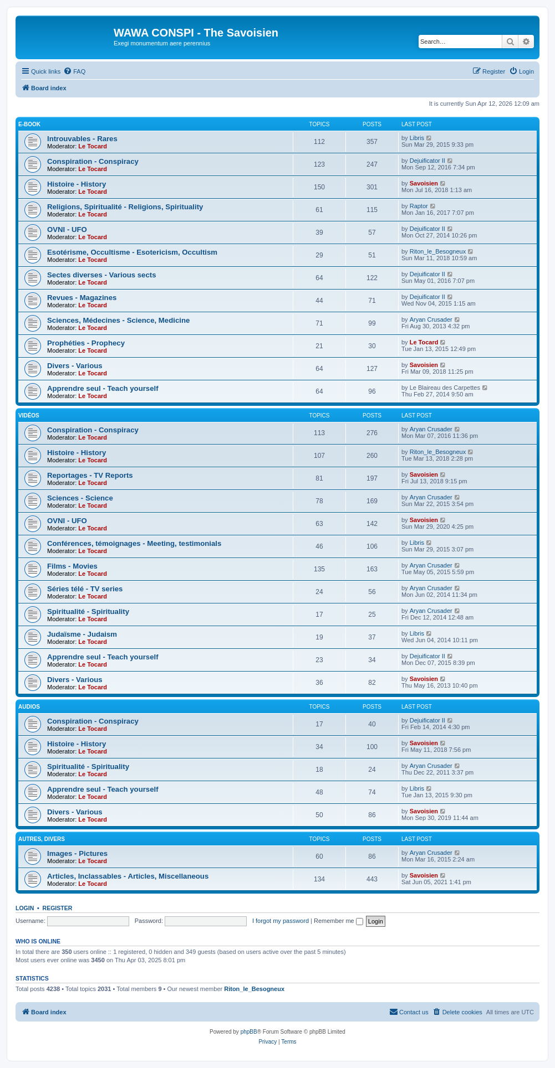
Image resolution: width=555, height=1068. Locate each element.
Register (58, 908)
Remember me (338, 920)
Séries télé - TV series (85, 589)
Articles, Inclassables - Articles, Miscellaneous (127, 876)
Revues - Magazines (81, 297)
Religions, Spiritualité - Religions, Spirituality (125, 207)
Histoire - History (76, 184)
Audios (29, 707)
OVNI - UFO (67, 229)
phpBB (249, 1032)
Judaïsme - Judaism (82, 634)
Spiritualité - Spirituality (88, 611)
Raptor (419, 206)
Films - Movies (72, 566)
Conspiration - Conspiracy (93, 161)
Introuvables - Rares (82, 139)
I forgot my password (280, 920)
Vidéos (28, 415)
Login (25, 908)
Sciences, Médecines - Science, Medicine (118, 320)
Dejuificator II (427, 160)
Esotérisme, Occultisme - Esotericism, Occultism (132, 252)
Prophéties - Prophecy (86, 343)
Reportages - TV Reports (90, 475)
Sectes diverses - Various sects (101, 275)
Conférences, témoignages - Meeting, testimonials (134, 543)
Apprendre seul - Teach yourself (103, 388)
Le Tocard (92, 146)
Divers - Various (75, 366)
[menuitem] (74, 71)
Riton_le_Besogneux (438, 251)
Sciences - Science (80, 498)
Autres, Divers (41, 839)
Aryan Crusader (431, 319)
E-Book (29, 124)
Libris (417, 138)
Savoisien (424, 183)
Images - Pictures (77, 853)
